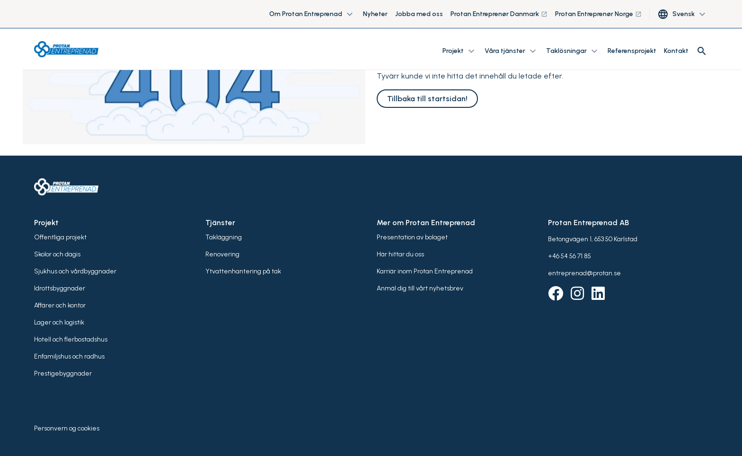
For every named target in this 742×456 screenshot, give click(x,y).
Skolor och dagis (57, 254)
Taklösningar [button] (573, 51)
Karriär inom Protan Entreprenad (425, 271)
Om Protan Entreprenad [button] (312, 14)
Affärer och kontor (60, 305)
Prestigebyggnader (63, 373)
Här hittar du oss (400, 254)
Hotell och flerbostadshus (70, 339)
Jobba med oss (419, 14)
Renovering (222, 254)
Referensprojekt (632, 51)
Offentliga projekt (60, 237)
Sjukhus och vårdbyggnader (75, 271)
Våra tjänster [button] (512, 51)
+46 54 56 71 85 (569, 256)
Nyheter (375, 14)
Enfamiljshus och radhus (69, 356)
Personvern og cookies (66, 428)
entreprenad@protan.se (584, 273)
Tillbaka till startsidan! (427, 98)
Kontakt (676, 51)
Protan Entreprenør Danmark (499, 14)
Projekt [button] (459, 51)
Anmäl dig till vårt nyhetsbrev (420, 288)
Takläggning (223, 237)
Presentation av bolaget (412, 237)
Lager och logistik (59, 322)
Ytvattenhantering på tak (243, 271)
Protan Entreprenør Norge (598, 14)
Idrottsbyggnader (59, 288)
